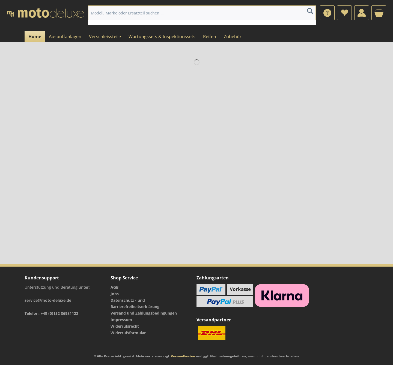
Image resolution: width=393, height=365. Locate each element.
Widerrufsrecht (125, 326)
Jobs (115, 293)
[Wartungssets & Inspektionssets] (162, 36)
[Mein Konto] (361, 12)
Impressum (121, 319)
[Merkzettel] (344, 12)
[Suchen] (310, 10)
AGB (114, 287)
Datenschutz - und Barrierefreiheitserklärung (135, 303)
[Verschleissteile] (105, 36)
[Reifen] (209, 36)
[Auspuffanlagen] (65, 36)
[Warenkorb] (378, 12)
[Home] (35, 36)
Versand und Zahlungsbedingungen (144, 313)
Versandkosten (183, 356)
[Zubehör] (232, 36)
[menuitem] (327, 12)
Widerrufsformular (128, 332)
